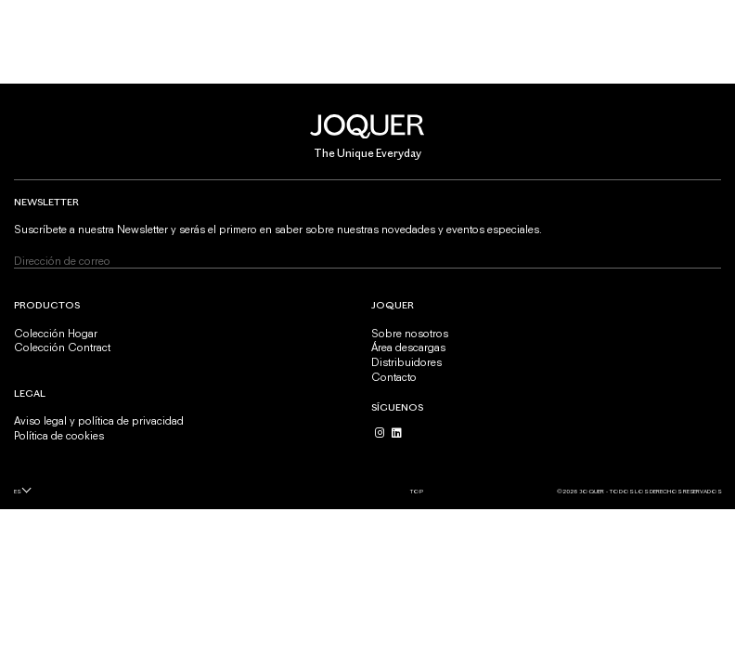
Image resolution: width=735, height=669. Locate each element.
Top (416, 491)
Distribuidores (406, 362)
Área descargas (408, 347)
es (17, 491)
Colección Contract (62, 347)
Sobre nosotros (409, 333)
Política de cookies (59, 435)
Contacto (394, 377)
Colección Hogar (55, 333)
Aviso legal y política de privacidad (99, 420)
